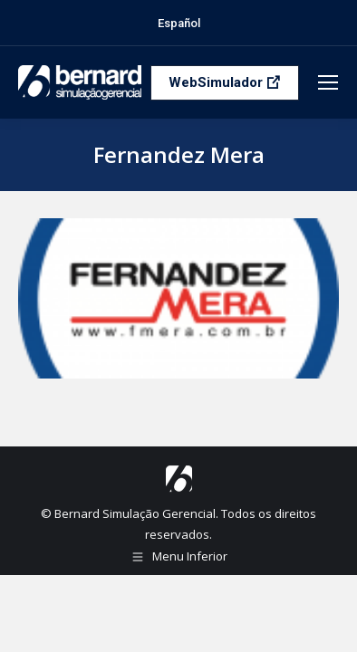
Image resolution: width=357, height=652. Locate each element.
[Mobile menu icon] (328, 82)
